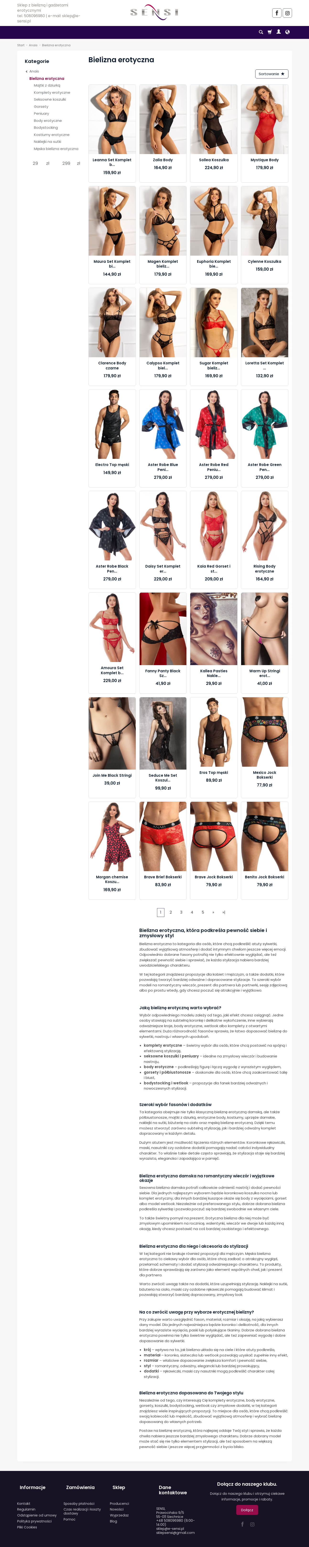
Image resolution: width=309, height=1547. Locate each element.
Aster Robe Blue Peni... (163, 468)
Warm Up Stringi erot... (264, 674)
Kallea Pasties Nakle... (214, 674)
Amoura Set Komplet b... (112, 672)
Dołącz (247, 1511)
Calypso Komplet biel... (162, 367)
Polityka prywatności (34, 1515)
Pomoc (70, 1513)
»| (223, 913)
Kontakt (23, 1498)
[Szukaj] (261, 32)
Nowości (117, 1504)
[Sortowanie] (270, 74)
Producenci (119, 1498)
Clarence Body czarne (112, 367)
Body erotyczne (48, 120)
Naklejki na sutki (47, 141)
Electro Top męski (112, 466)
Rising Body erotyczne (265, 570)
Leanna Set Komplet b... (112, 164)
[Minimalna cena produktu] (35, 163)
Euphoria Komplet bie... (214, 265)
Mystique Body (265, 161)
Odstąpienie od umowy (37, 1510)
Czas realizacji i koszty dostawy (82, 1506)
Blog (113, 1515)
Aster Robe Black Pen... (112, 570)
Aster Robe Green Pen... (265, 468)
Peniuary (41, 113)
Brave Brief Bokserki (163, 878)
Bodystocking (46, 127)
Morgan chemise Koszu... (112, 881)
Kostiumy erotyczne (52, 134)
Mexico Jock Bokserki (264, 776)
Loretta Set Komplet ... (264, 367)
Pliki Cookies (27, 1521)
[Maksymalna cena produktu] (66, 163)
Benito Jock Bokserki (264, 878)
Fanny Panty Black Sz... (162, 674)
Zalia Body (163, 161)
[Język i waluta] (287, 32)
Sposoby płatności (79, 1498)
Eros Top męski (214, 773)
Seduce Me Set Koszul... (163, 779)
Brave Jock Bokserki (214, 878)
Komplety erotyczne (52, 92)
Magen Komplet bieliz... (163, 265)
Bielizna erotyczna (46, 78)
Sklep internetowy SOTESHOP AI (270, 1542)
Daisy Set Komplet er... (162, 570)
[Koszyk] (269, 32)
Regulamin (26, 1504)
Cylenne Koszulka (264, 262)
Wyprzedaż (119, 1510)
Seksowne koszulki (50, 99)
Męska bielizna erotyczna (56, 148)
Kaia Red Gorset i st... (213, 570)
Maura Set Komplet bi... (112, 265)
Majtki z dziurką (47, 85)
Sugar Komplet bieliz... (214, 367)
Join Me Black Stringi (112, 776)
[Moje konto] (278, 32)
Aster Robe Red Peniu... (213, 468)
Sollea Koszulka (214, 161)
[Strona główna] (154, 12)
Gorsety (41, 106)
